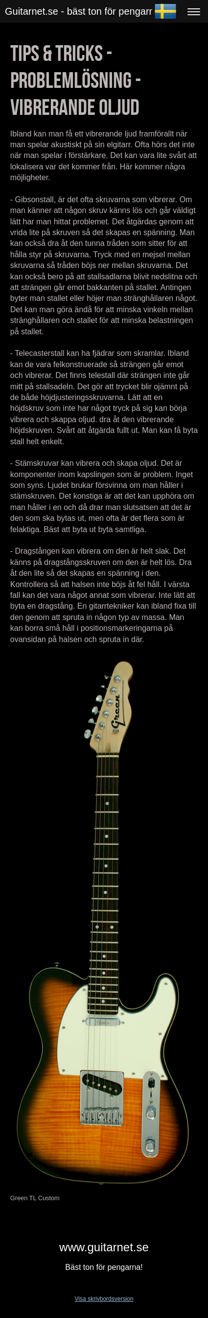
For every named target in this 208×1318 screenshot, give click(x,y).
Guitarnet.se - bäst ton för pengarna (82, 11)
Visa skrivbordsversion (104, 1298)
